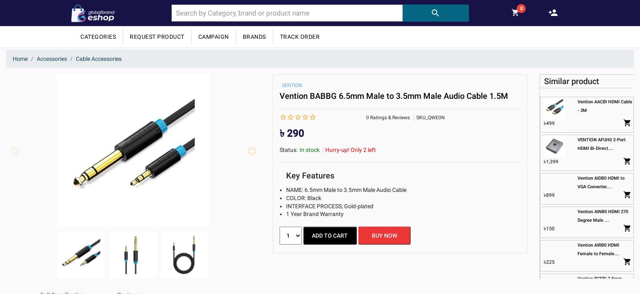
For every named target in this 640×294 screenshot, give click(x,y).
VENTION (292, 85)
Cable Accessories (99, 59)
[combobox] (287, 13)
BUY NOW (385, 235)
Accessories (52, 59)
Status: (289, 150)
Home (20, 59)
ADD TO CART (330, 235)
